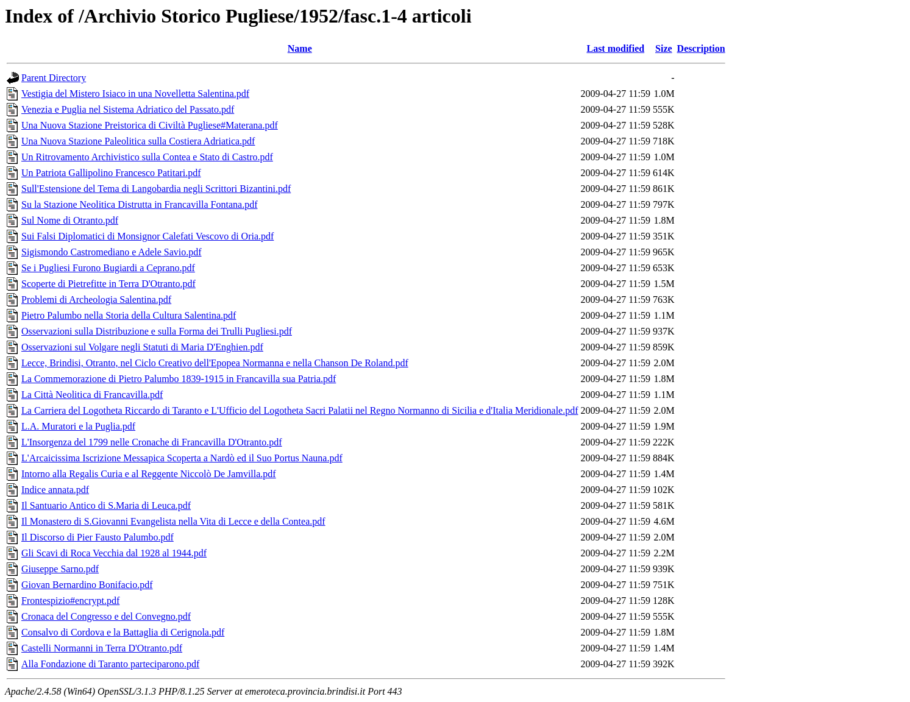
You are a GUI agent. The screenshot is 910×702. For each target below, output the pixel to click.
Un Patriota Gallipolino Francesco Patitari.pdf (111, 173)
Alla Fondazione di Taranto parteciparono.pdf (110, 664)
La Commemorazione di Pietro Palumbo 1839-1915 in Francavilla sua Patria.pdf (178, 379)
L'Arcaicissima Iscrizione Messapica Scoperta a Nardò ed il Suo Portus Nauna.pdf (182, 458)
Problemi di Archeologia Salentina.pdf (96, 299)
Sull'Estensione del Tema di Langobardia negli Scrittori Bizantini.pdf (156, 188)
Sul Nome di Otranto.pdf (69, 220)
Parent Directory (53, 78)
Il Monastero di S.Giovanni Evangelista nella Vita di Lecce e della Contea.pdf (173, 521)
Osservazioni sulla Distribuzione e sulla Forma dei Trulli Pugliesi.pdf (156, 331)
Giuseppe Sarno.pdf (60, 569)
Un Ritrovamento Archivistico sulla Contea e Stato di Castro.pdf (147, 157)
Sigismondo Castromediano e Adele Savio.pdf (111, 252)
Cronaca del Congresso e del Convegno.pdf (106, 616)
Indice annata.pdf (55, 489)
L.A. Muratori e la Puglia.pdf (78, 426)
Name (300, 48)
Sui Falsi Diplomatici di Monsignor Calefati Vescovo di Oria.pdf (147, 236)
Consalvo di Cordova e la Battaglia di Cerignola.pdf (122, 632)
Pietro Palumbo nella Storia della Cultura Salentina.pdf (128, 315)
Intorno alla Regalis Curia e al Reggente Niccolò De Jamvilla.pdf (148, 474)
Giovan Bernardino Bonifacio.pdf (87, 585)
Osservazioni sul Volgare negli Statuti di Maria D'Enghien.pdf (142, 347)
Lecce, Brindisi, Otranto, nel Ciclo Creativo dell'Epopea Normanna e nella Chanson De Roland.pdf (214, 363)
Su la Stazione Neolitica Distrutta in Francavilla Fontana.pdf (139, 204)
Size (663, 48)
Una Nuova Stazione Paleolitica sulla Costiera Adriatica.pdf (138, 141)
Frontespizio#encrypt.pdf (70, 600)
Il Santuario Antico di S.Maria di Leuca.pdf (106, 505)
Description (701, 48)
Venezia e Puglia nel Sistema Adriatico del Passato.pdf (127, 109)
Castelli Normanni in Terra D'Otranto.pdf (101, 648)
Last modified (615, 48)
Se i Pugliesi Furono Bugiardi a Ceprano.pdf (108, 268)
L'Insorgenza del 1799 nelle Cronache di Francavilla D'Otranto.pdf (151, 442)
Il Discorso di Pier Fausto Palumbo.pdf (97, 537)
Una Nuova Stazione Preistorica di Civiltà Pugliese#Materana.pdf (149, 125)
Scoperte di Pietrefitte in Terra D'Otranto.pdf (108, 283)
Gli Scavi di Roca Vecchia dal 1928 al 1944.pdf (114, 553)
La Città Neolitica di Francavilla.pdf (92, 394)
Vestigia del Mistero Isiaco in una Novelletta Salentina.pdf (135, 93)
